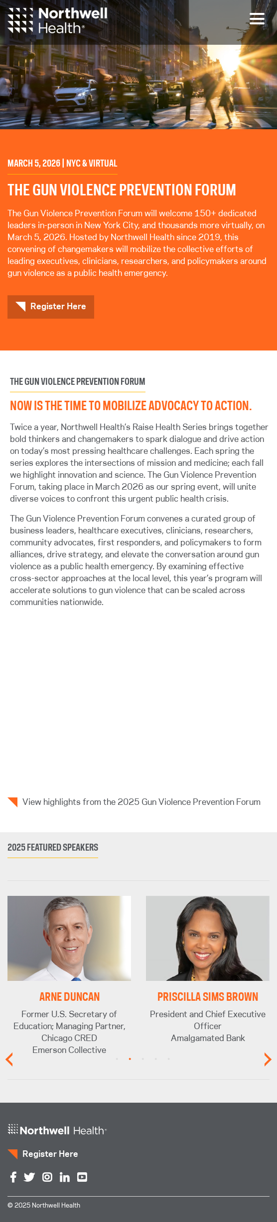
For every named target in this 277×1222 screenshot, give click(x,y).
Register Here (58, 307)
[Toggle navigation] (257, 18)
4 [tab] (156, 1059)
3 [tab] (143, 1059)
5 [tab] (169, 1059)
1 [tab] (117, 1059)
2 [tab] (130, 1059)
